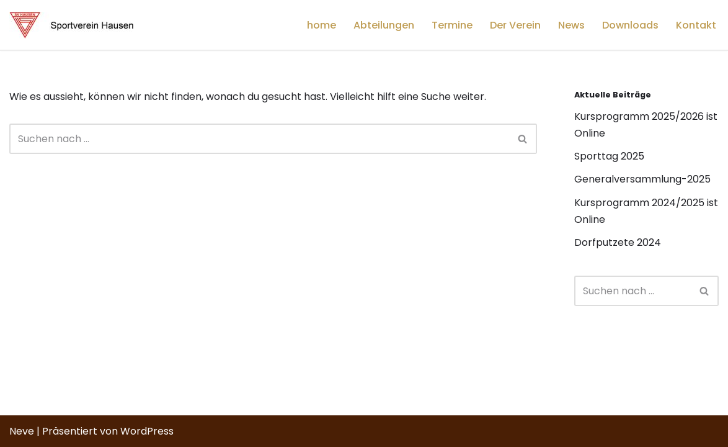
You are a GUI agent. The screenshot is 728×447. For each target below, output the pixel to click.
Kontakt (696, 25)
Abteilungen (383, 25)
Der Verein (515, 25)
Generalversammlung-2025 (642, 179)
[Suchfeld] (259, 139)
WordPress (147, 431)
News (571, 25)
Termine (452, 25)
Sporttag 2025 (609, 156)
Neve (21, 431)
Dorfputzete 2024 (617, 242)
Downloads (630, 25)
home (321, 25)
